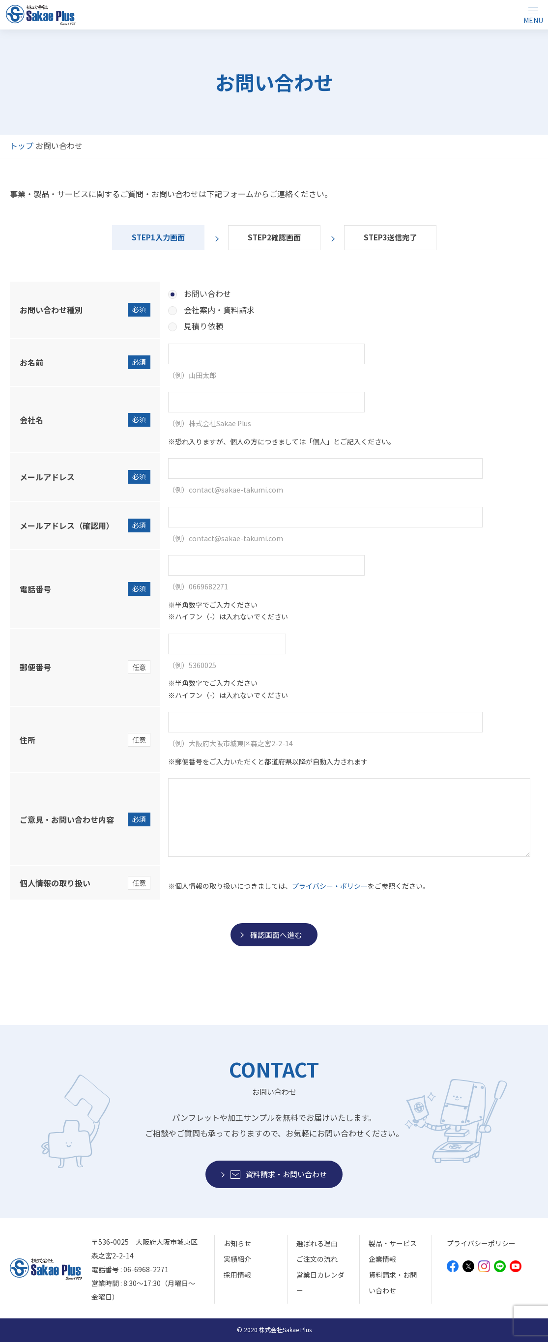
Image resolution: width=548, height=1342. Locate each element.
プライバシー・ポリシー (330, 886)
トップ (21, 145)
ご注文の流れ (317, 1259)
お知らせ (237, 1243)
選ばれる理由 (317, 1243)
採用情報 (237, 1275)
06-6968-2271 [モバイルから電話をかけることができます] (146, 1269)
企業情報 (382, 1259)
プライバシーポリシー (481, 1243)
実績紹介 (237, 1259)
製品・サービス (393, 1243)
